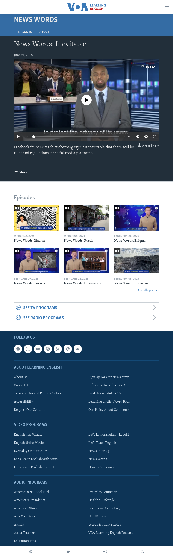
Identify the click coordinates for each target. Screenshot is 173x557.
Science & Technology (104, 508)
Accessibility (23, 402)
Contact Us (22, 385)
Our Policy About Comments (108, 410)
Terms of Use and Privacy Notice (37, 393)
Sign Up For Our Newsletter (108, 377)
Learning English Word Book (109, 402)
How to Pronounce (101, 467)
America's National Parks (32, 492)
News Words (97, 459)
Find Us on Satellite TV (104, 393)
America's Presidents (29, 500)
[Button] (20, 173)
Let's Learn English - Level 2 (108, 434)
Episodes (25, 32)
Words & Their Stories (104, 525)
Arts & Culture (24, 517)
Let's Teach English (102, 443)
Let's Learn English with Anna (36, 459)
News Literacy (99, 451)
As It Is (19, 525)
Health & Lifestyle (101, 500)
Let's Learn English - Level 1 (34, 467)
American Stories (27, 508)
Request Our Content (29, 410)
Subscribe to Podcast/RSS (107, 385)
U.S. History (97, 517)
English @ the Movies (29, 443)
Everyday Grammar (102, 492)
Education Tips (25, 541)
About (44, 32)
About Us (20, 377)
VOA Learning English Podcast (110, 533)
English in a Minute (28, 434)
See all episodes (148, 290)
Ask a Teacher (24, 533)
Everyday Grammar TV (30, 451)
